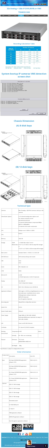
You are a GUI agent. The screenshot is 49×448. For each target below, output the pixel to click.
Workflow (32, 15)
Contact (45, 15)
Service (15, 15)
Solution (21, 15)
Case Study (27, 15)
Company (9, 15)
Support (39, 15)
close (45, 446)
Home (3, 15)
